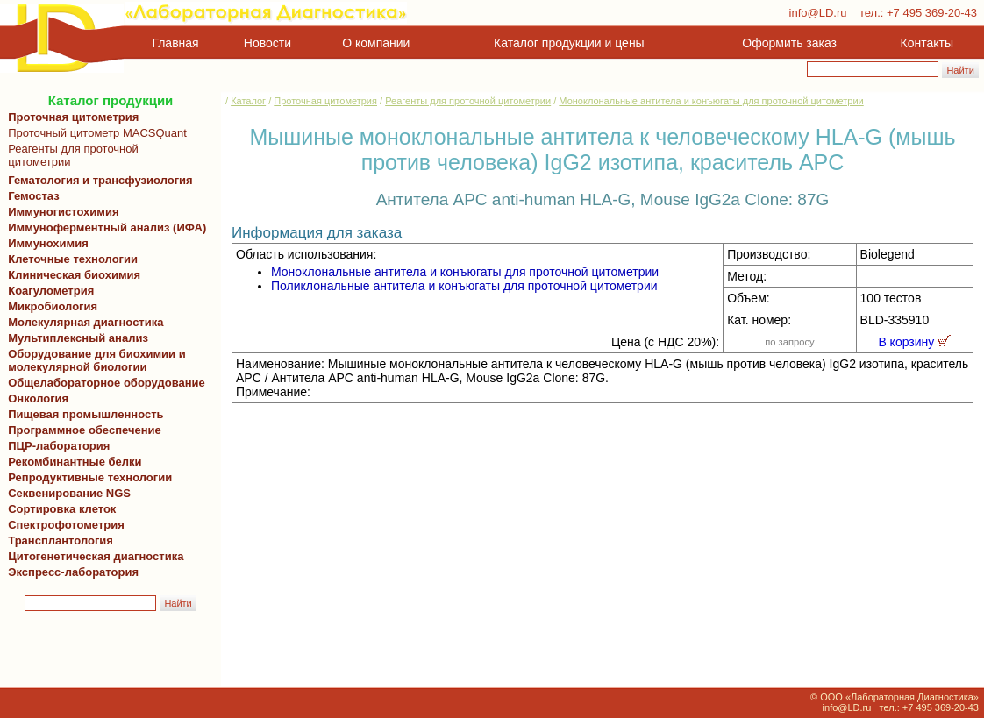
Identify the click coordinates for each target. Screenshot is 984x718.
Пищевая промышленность (86, 414)
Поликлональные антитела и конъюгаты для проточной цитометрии (464, 286)
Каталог (248, 101)
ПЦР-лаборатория (56, 445)
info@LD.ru (818, 12)
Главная (176, 43)
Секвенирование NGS (66, 493)
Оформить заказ (789, 43)
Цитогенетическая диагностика (92, 556)
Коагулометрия (51, 290)
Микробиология (52, 306)
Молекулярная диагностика (82, 322)
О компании (374, 43)
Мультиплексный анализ (78, 338)
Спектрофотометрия (66, 524)
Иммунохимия (48, 243)
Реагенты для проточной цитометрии (70, 155)
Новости (267, 43)
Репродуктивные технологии (87, 477)
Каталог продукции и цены (568, 43)
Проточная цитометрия (70, 117)
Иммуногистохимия (60, 211)
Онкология (38, 398)
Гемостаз (34, 196)
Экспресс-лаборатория (73, 572)
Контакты (927, 43)
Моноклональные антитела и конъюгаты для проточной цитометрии (711, 101)
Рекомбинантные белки (72, 461)
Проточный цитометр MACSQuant (94, 132)
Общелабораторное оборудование (103, 382)
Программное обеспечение (85, 430)
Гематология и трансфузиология (97, 180)
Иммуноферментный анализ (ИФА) (104, 227)
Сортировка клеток (59, 508)
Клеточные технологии (70, 259)
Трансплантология (57, 540)
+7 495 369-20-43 (932, 12)
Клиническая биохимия (71, 274)
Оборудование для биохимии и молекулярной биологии (94, 360)
